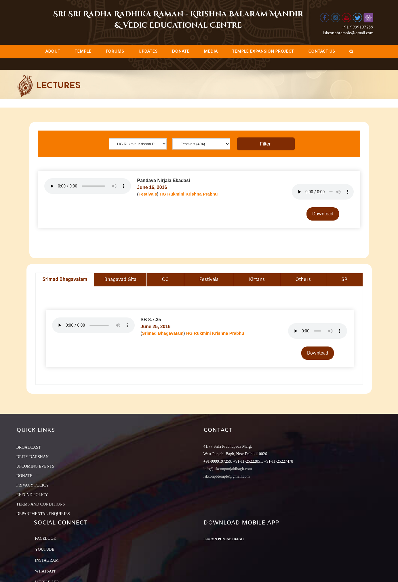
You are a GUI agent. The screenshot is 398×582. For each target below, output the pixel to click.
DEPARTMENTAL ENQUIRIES (43, 514)
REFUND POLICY (32, 495)
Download (322, 213)
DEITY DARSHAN (32, 457)
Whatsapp (45, 571)
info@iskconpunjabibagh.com (227, 469)
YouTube (44, 549)
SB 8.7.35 (150, 319)
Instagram (47, 560)
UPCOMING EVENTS (35, 466)
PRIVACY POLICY (32, 485)
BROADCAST (28, 447)
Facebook (45, 538)
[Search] (351, 51)
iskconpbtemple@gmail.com (348, 32)
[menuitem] (52, 51)
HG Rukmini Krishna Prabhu (189, 194)
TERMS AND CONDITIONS (40, 504)
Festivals (147, 194)
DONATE (24, 476)
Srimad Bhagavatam (162, 333)
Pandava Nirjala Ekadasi (163, 180)
